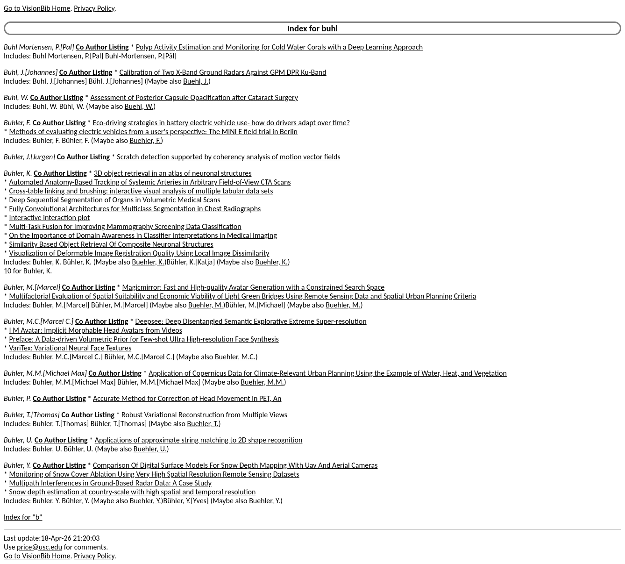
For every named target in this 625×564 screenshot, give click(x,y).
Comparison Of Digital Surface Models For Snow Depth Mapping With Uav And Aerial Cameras (235, 465)
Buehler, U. (150, 448)
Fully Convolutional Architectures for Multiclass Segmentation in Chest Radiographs (135, 208)
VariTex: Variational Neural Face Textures (70, 347)
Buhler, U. (18, 439)
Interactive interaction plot (49, 217)
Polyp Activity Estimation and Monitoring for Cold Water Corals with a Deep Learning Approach (279, 47)
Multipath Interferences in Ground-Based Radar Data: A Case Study (110, 482)
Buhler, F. (17, 122)
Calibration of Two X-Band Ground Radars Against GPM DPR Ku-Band (223, 72)
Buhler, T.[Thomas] (32, 414)
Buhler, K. (18, 173)
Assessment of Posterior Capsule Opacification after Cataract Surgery (194, 97)
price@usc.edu (39, 547)
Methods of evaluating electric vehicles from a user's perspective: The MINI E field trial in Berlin (153, 131)
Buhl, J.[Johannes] (30, 72)
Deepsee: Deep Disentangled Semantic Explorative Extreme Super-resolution (251, 321)
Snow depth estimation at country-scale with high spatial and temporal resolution (132, 491)
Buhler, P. (17, 398)
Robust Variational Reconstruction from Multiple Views (204, 414)
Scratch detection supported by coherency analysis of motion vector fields (228, 156)
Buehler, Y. (145, 500)
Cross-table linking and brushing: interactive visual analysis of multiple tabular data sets (141, 190)
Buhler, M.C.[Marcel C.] (38, 321)
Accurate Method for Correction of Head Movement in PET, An (187, 398)
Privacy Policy (94, 8)
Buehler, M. (205, 304)
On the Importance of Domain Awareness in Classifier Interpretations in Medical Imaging (143, 235)
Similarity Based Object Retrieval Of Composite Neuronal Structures (111, 244)
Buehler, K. (148, 261)
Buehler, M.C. (235, 356)
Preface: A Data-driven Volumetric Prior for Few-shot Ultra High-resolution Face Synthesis (144, 339)
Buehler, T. (203, 423)
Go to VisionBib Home (37, 8)
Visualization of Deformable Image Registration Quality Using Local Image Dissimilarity (139, 253)
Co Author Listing (102, 47)
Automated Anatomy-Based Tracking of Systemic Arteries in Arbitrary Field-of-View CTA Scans (150, 182)
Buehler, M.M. (262, 382)
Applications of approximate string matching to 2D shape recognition (199, 439)
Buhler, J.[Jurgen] (29, 156)
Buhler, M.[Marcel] (32, 287)
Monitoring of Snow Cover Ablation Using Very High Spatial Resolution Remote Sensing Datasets (154, 474)
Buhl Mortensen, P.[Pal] (39, 47)
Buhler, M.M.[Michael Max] (45, 373)
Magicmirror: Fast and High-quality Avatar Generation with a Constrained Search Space (253, 287)
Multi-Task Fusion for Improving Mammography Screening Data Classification (125, 226)
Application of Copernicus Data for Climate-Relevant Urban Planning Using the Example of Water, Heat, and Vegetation (328, 373)
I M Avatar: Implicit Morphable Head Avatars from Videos (95, 330)
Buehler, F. (145, 140)
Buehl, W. (139, 106)
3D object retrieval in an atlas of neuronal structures (172, 173)
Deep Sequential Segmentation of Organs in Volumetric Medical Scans (114, 199)
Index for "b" (23, 517)
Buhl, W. (16, 97)
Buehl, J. (195, 81)
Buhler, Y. (17, 465)
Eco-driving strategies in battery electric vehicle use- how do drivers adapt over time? (221, 122)
